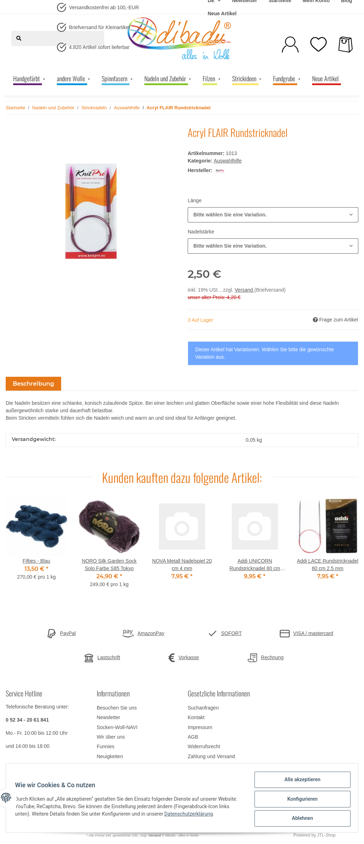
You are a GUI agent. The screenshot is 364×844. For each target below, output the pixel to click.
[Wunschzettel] (318, 44)
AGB (193, 737)
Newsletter (108, 717)
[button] (290, 44)
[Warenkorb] (345, 44)
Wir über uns (111, 737)
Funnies (105, 746)
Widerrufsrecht (204, 746)
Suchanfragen (203, 708)
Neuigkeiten (110, 756)
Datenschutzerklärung (213, 815)
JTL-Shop (326, 835)
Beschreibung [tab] (33, 383)
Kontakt (196, 717)
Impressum (200, 727)
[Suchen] (19, 38)
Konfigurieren (300, 800)
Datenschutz (201, 766)
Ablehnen (299, 819)
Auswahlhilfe (228, 161)
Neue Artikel (222, 13)
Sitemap (106, 766)
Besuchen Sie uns (117, 708)
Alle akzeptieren (300, 782)
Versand (244, 290)
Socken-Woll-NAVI (117, 727)
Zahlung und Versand (211, 756)
